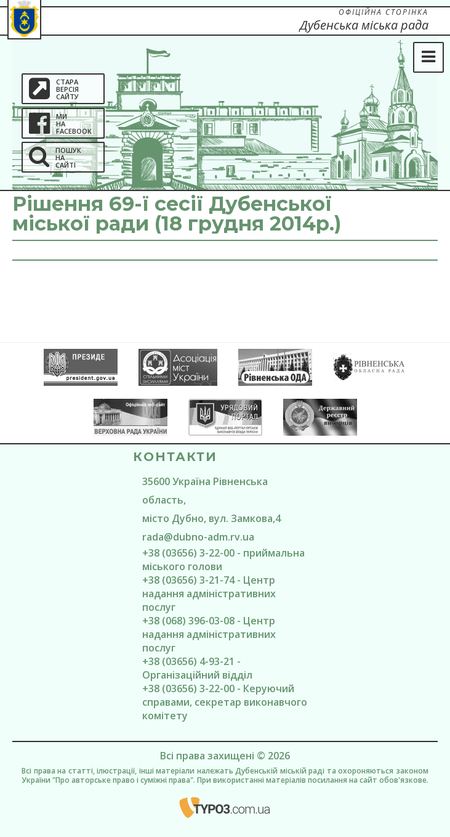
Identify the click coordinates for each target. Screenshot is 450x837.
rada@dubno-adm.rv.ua (198, 537)
